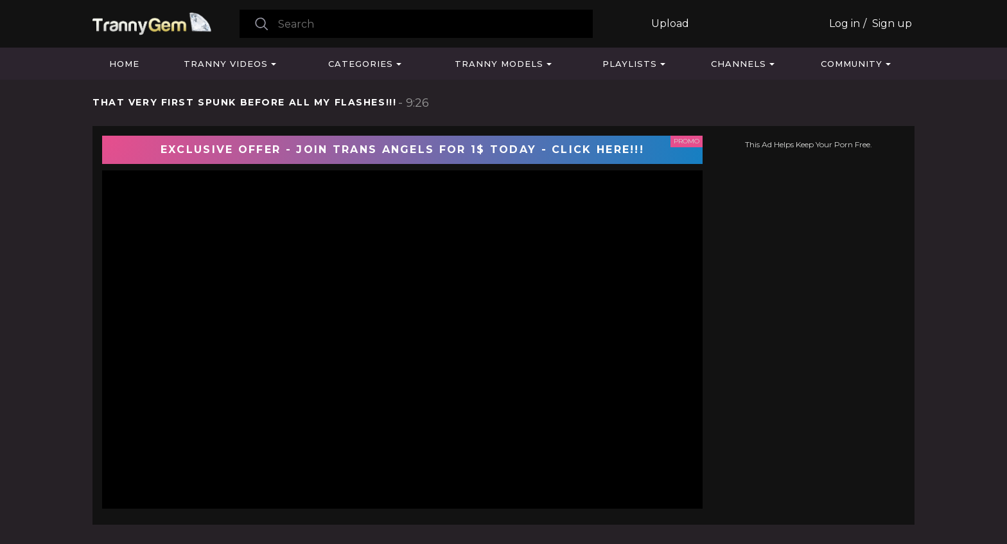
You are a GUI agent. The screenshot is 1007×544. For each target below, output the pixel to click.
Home (124, 64)
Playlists (629, 64)
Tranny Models (499, 64)
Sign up (892, 23)
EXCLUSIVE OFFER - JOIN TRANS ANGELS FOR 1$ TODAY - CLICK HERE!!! (402, 149)
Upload (670, 23)
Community (851, 64)
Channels (738, 64)
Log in (844, 23)
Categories (360, 64)
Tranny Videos (226, 64)
